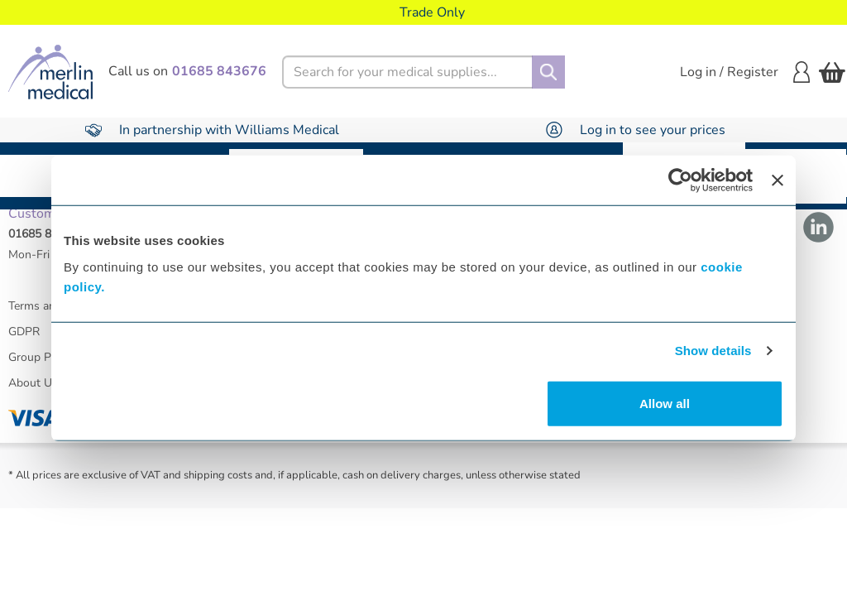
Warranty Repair (796, 176)
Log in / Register (745, 72)
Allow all (664, 403)
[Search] (548, 72)
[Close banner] (777, 180)
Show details (713, 351)
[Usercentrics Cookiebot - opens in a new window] (680, 180)
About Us (33, 394)
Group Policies (45, 369)
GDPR (24, 343)
